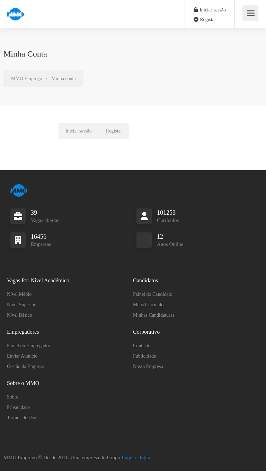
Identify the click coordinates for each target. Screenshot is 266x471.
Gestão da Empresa (25, 366)
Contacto (142, 345)
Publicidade (144, 356)
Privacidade (18, 407)
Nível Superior (21, 304)
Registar (205, 19)
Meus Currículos (149, 304)
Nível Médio (19, 294)
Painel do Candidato (152, 294)
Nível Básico (19, 315)
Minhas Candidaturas (153, 315)
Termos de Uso (21, 417)
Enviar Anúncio (22, 356)
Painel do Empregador (28, 345)
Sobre (12, 397)
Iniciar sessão (210, 9)
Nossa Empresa (148, 366)
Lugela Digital (137, 457)
